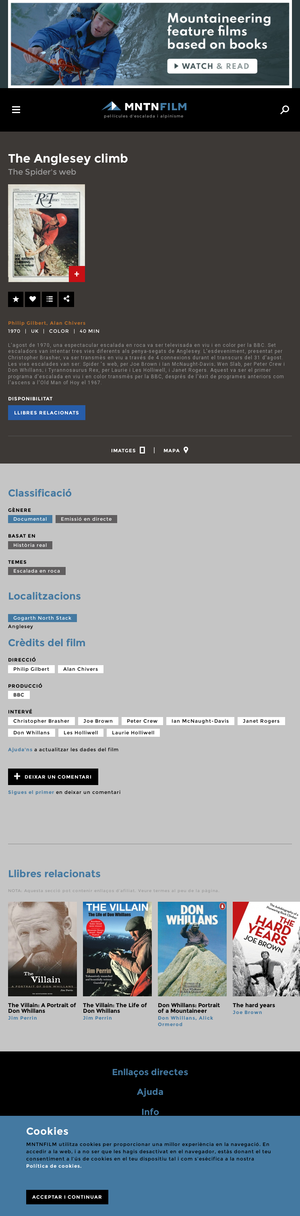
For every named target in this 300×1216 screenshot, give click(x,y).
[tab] (77, 274)
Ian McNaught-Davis (200, 721)
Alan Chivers (68, 323)
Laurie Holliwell (133, 733)
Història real (30, 545)
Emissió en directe (86, 519)
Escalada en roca (36, 571)
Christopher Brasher (41, 721)
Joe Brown (98, 721)
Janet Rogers (261, 721)
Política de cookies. (54, 1166)
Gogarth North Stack (42, 618)
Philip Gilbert (27, 323)
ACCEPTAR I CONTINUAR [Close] (67, 1197)
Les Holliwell (81, 733)
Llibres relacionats (46, 413)
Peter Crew (142, 721)
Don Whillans (31, 733)
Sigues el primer (31, 792)
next (285, 964)
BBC (19, 695)
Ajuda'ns (20, 749)
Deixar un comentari (53, 776)
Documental (30, 519)
